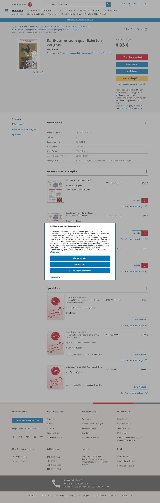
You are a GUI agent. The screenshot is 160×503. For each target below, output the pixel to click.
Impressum (55, 277)
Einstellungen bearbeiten (80, 270)
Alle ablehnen (80, 264)
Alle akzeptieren (80, 258)
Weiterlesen (55, 252)
